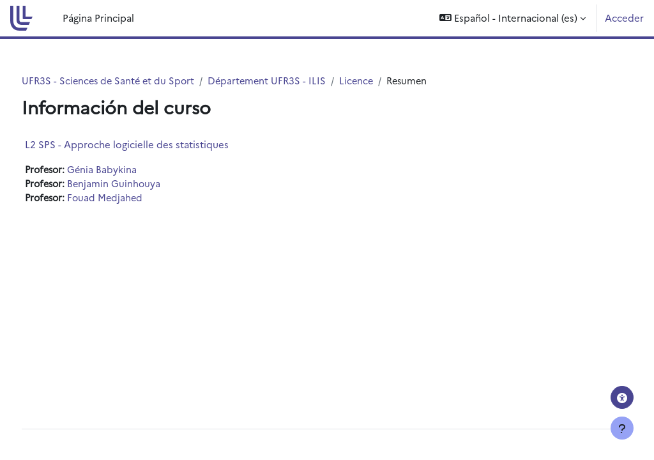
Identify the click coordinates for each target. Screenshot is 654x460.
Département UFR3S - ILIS (296, 81)
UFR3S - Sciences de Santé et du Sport (134, 81)
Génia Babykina (129, 170)
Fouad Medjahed (132, 199)
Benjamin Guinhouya (141, 184)
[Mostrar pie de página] (622, 428)
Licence (388, 81)
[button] (512, 18)
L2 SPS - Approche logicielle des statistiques (150, 144)
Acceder (624, 17)
